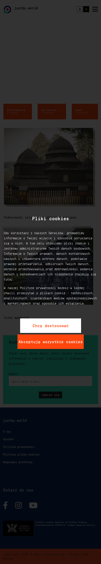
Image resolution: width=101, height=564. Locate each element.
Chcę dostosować (50, 325)
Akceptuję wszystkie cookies (51, 341)
